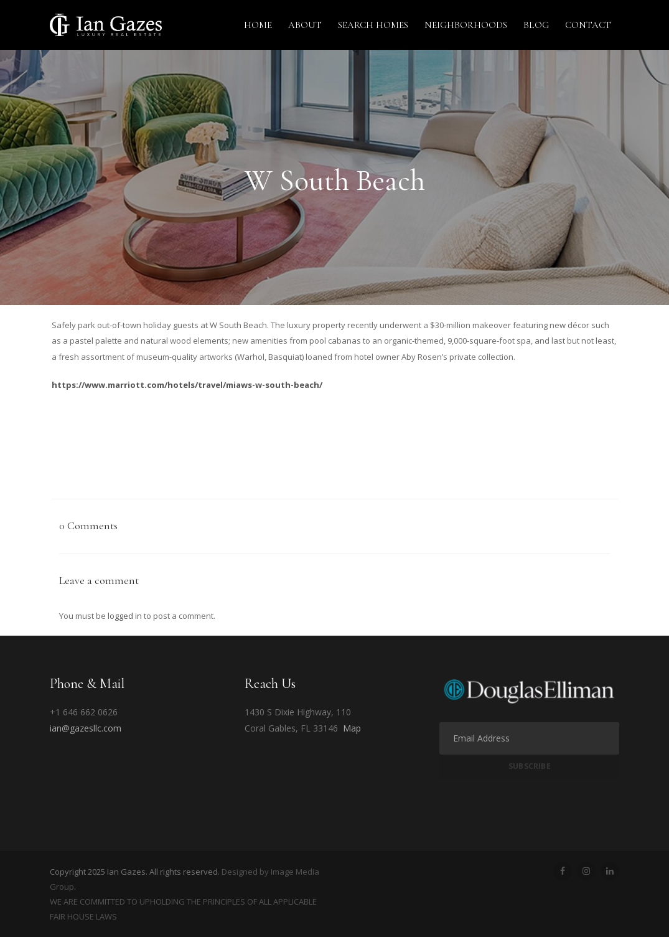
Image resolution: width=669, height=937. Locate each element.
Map (352, 728)
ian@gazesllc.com (85, 728)
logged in (125, 615)
